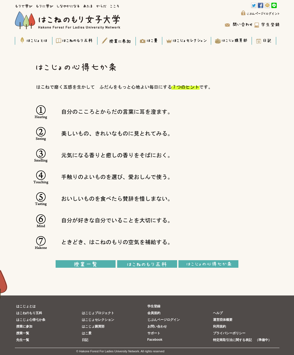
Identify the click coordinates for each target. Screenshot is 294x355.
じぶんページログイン (163, 320)
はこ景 (87, 333)
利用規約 (219, 326)
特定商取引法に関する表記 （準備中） (242, 340)
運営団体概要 (222, 320)
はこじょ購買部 (93, 326)
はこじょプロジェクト (98, 313)
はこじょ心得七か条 (30, 320)
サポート (153, 333)
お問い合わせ (157, 326)
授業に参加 (24, 326)
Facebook (155, 340)
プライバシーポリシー (229, 333)
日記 (85, 340)
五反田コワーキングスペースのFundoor (191, 351)
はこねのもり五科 (29, 313)
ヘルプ (218, 313)
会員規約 (153, 313)
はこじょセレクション (98, 320)
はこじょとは (26, 306)
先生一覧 (22, 340)
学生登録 (153, 306)
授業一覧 (22, 333)
